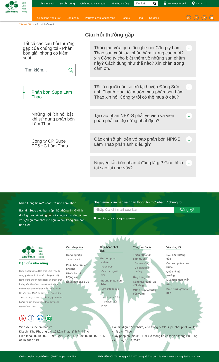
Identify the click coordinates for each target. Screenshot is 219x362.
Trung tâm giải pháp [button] (109, 303)
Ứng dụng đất (141, 277)
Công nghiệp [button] (74, 254)
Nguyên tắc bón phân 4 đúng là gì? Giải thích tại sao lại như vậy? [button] (138, 165)
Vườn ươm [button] (107, 266)
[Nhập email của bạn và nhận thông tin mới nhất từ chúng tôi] (147, 210)
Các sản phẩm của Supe (177, 265)
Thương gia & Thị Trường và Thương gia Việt (140, 356)
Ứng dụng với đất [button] (110, 297)
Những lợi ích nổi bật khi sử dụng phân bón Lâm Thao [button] (53, 119)
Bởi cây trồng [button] (142, 263)
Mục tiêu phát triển (177, 279)
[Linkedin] (204, 17)
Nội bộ (199, 3)
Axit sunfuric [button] (74, 259)
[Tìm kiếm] (146, 3)
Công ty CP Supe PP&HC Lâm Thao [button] (50, 143)
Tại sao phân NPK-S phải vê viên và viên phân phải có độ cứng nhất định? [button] (134, 118)
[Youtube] (188, 17)
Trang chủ (25, 24)
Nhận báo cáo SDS (77, 281)
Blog (169, 284)
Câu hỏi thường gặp (176, 256)
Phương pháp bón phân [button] (111, 282)
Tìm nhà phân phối (177, 3)
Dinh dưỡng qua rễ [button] (110, 290)
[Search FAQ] (49, 70)
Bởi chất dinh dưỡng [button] (142, 269)
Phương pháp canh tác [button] (108, 260)
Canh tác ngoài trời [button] (109, 273)
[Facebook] (196, 17)
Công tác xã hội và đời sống (144, 283)
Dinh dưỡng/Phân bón (177, 291)
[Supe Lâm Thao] (32, 252)
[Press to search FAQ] (71, 70)
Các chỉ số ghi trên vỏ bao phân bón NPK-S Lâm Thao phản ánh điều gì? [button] (137, 142)
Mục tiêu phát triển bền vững (144, 291)
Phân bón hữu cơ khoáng (76, 267)
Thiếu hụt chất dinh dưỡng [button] (142, 256)
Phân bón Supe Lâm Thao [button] (52, 94)
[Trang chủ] (16, 7)
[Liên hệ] (211, 17)
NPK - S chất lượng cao (74, 275)
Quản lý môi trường (173, 273)
